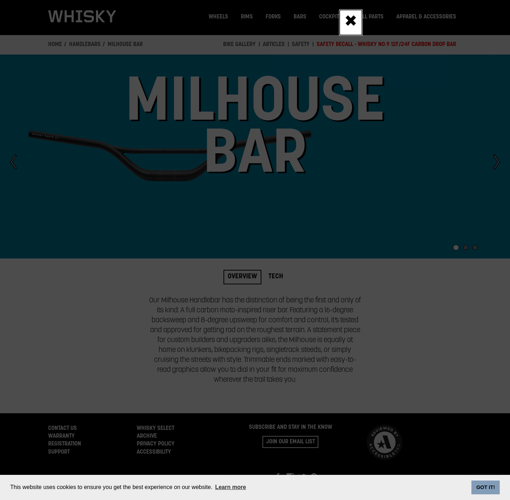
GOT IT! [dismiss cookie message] (485, 487)
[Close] (351, 22)
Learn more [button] (230, 487)
